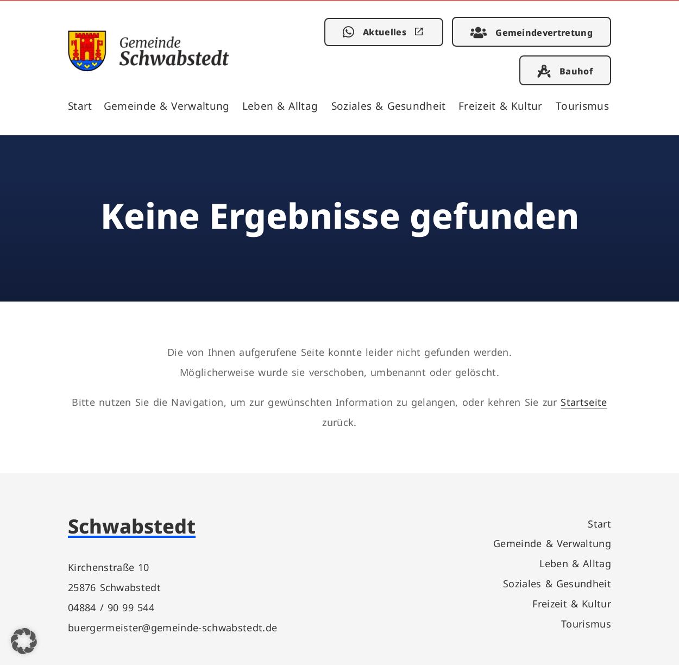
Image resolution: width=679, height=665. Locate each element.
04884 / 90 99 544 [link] (111, 607)
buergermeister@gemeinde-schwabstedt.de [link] (172, 627)
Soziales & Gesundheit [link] (388, 105)
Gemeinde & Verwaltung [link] (167, 105)
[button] (24, 641)
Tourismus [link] (582, 105)
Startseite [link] (584, 402)
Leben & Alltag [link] (280, 105)
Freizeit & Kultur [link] (500, 105)
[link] (148, 67)
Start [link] (80, 105)
